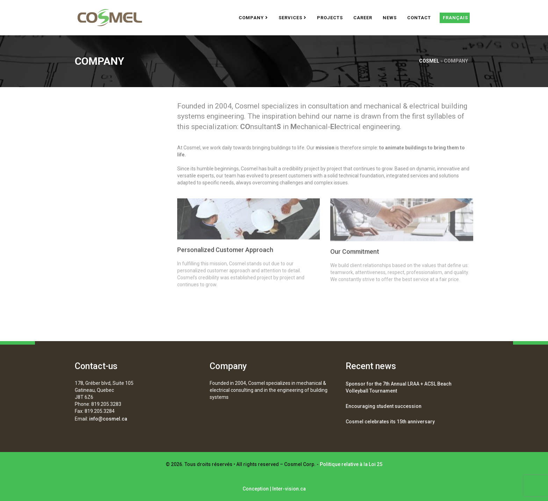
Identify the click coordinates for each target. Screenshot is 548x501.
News (390, 17)
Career (362, 17)
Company (253, 17)
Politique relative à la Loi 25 (351, 464)
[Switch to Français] (455, 18)
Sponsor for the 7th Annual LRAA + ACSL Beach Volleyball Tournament (399, 387)
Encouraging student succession (383, 406)
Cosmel (429, 61)
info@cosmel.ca (108, 419)
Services (293, 17)
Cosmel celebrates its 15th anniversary (390, 421)
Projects (330, 17)
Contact (419, 17)
